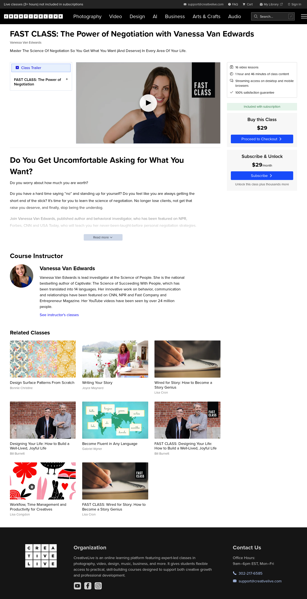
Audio (234, 16)
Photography (87, 16)
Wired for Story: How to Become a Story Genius (183, 385)
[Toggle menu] (304, 16)
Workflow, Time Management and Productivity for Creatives (38, 507)
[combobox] (272, 16)
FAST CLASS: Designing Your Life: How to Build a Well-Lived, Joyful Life (185, 446)
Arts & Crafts (206, 16)
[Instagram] (98, 586)
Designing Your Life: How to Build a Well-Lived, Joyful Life (39, 446)
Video (115, 16)
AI (155, 16)
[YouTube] (77, 586)
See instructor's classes (59, 314)
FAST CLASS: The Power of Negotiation (37, 82)
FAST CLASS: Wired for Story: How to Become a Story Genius (114, 507)
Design (137, 16)
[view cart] (249, 4)
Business (175, 16)
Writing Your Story (97, 382)
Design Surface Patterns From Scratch (42, 382)
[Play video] (148, 102)
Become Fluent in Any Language (109, 443)
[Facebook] (88, 586)
